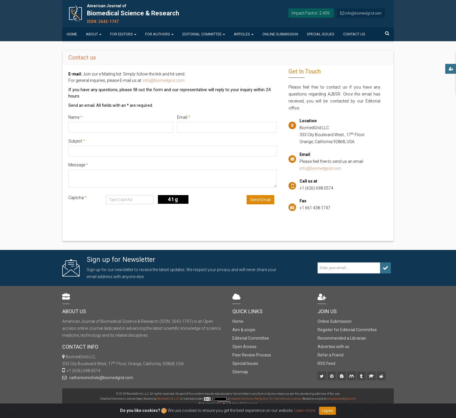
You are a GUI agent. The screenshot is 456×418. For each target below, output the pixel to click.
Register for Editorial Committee (347, 329)
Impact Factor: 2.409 (310, 13)
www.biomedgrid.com (341, 398)
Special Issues (320, 34)
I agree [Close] (327, 411)
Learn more (304, 410)
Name (75, 117)
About (93, 34)
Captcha (77, 197)
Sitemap (240, 372)
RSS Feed (326, 363)
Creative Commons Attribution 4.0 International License (265, 398)
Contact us (354, 34)
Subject (76, 141)
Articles (244, 34)
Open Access (244, 346)
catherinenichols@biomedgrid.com (100, 377)
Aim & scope (243, 329)
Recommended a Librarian (342, 338)
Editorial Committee (203, 34)
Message (78, 165)
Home (72, 34)
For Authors (159, 34)
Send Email (260, 199)
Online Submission (280, 34)
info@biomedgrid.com (363, 13)
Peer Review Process (251, 355)
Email (183, 117)
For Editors (123, 34)
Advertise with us (333, 346)
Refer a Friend (330, 355)
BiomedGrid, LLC (168, 398)
